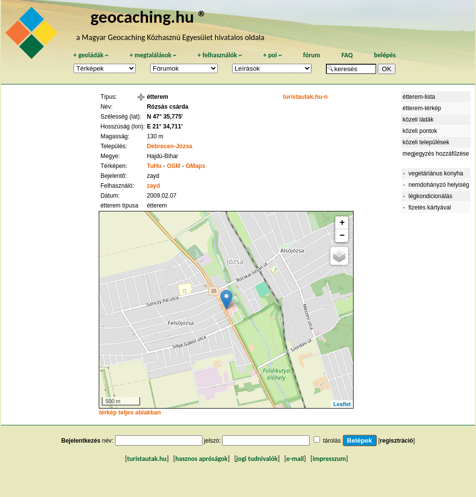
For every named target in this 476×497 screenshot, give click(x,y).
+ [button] (342, 223)
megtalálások (152, 55)
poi (272, 55)
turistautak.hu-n (305, 96)
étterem (157, 96)
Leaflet (342, 404)
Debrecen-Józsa (169, 146)
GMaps (195, 166)
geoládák (90, 55)
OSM (173, 166)
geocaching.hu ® (148, 16)
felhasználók (219, 55)
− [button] (342, 236)
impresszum (329, 459)
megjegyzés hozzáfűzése (435, 153)
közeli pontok (419, 130)
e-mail (295, 459)
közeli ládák (418, 119)
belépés (385, 55)
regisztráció (396, 440)
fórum (311, 55)
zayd (153, 185)
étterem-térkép (421, 108)
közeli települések (425, 142)
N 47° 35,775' (165, 116)
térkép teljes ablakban (129, 412)
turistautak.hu (146, 459)
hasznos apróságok (201, 459)
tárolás (332, 440)
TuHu (154, 166)
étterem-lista (418, 96)
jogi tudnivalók (257, 459)
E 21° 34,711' (164, 126)
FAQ (347, 55)
